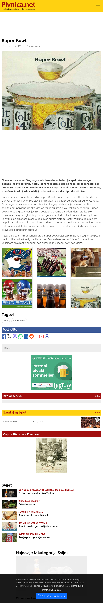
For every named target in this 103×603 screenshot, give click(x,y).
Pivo (5, 320)
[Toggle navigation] (98, 6)
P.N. (19, 46)
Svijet (7, 46)
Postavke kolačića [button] (51, 590)
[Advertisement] (51, 157)
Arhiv (97, 396)
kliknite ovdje (77, 586)
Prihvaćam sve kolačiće (52, 596)
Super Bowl (19, 320)
